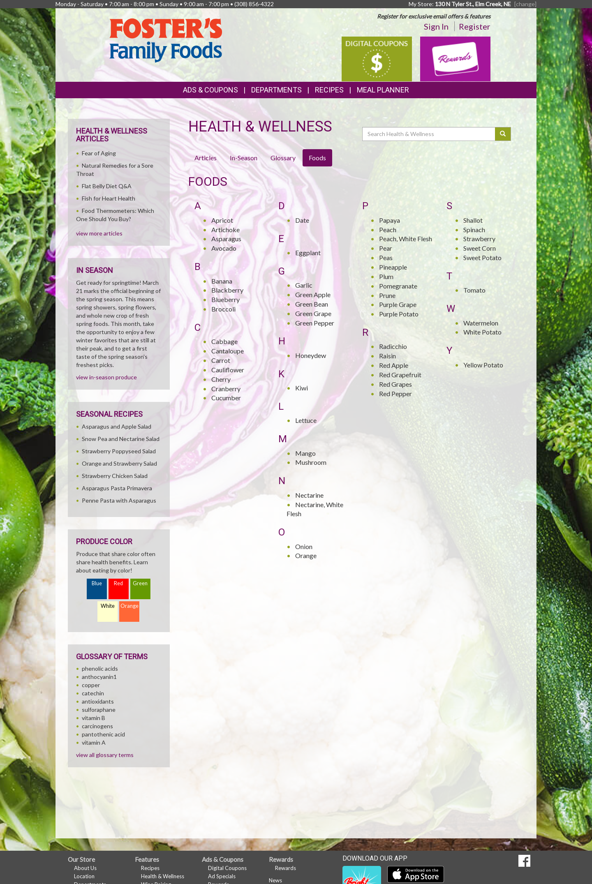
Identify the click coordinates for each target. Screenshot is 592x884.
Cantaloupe (227, 351)
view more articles (99, 233)
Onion (303, 546)
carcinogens (97, 725)
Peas (386, 257)
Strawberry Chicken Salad (115, 475)
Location (84, 876)
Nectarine (309, 495)
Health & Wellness (162, 876)
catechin (93, 693)
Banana (221, 281)
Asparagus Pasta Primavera (117, 488)
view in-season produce (106, 377)
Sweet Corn (479, 248)
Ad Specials (222, 876)
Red (118, 583)
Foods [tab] (317, 158)
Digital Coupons (227, 868)
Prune (387, 295)
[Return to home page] (165, 39)
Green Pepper (314, 323)
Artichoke (225, 229)
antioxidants (98, 701)
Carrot (220, 360)
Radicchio (393, 346)
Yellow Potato (483, 365)
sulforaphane (99, 709)
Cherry (221, 379)
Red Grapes (395, 384)
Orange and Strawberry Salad (119, 463)
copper (91, 684)
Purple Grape (397, 304)
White (108, 606)
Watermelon (480, 323)
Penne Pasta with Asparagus (119, 500)
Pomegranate (398, 286)
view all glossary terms (105, 754)
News (275, 880)
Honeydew (310, 355)
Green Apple (313, 294)
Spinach (474, 229)
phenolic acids (100, 668)
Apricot (222, 220)
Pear (385, 248)
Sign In (436, 26)
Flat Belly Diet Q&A (107, 185)
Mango (305, 453)
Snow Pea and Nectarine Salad (121, 438)
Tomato (474, 290)
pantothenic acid (103, 734)
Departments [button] (276, 89)
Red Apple (393, 365)
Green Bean (311, 304)
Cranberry (225, 388)
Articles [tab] (205, 158)
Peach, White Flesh (405, 238)
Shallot (473, 220)
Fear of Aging (99, 153)
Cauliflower (227, 370)
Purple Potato (399, 314)
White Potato (482, 332)
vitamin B (93, 717)
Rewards (285, 868)
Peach (387, 229)
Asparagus (226, 238)
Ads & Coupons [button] (210, 89)
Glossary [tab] (283, 158)
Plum (386, 276)
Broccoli (223, 309)
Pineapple (393, 267)
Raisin (387, 356)
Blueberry (225, 299)
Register (474, 26)
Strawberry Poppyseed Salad (119, 451)
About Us (85, 868)
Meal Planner (383, 89)
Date (302, 220)
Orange (306, 555)
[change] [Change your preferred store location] (525, 3)
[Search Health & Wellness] (429, 134)
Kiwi (301, 388)
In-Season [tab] (243, 158)
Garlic (303, 285)
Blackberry (227, 290)
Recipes (329, 89)
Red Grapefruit (400, 375)
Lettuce (306, 420)
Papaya (389, 220)
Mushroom (310, 462)
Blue (97, 583)
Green (140, 583)
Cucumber (226, 398)
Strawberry (479, 238)
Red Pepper (395, 393)
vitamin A (94, 742)
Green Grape (313, 313)
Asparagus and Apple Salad (116, 426)
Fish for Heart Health (108, 198)
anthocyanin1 (99, 676)
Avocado (223, 248)
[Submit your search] (503, 134)
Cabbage (224, 341)
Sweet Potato (482, 257)
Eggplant (308, 252)
